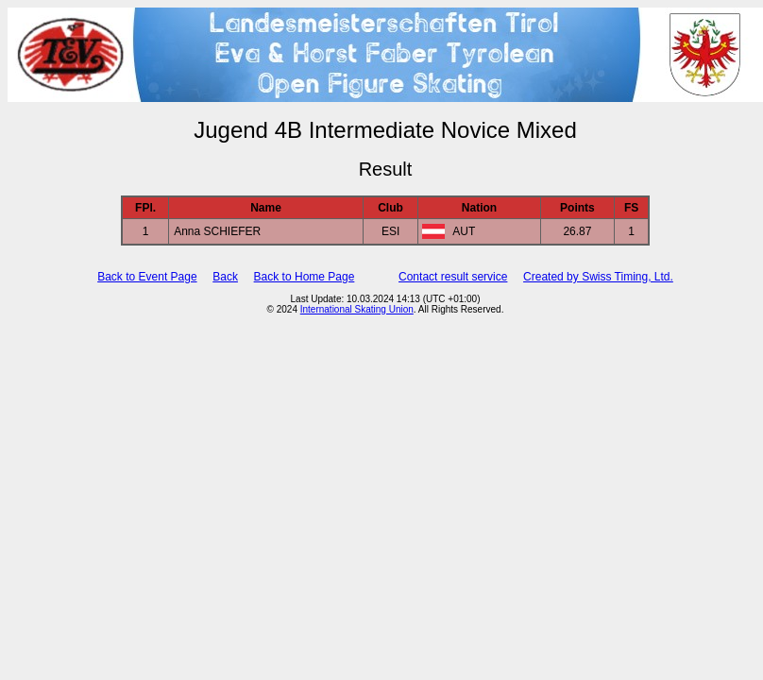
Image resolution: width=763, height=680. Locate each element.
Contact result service (452, 276)
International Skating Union (357, 309)
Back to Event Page (146, 276)
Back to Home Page (304, 276)
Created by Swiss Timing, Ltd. (598, 276)
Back (225, 276)
